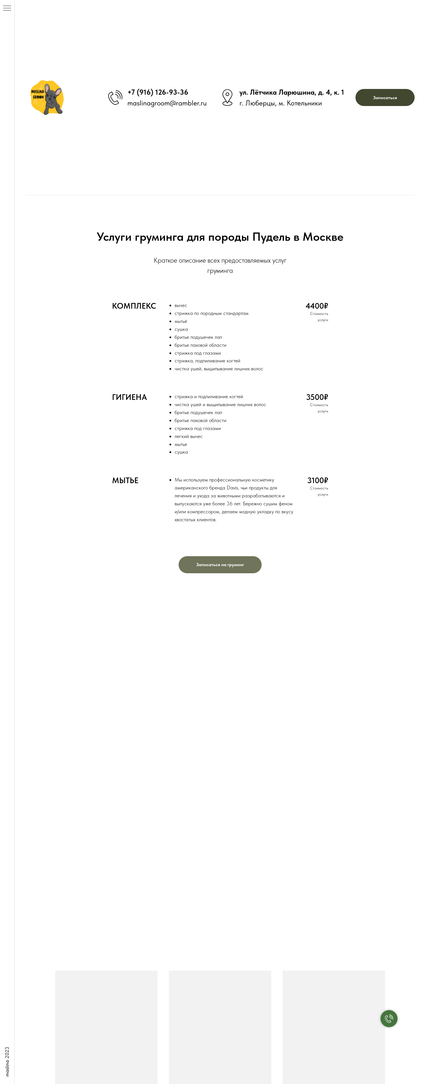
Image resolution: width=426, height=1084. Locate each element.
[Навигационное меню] (7, 8)
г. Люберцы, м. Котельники (280, 103)
